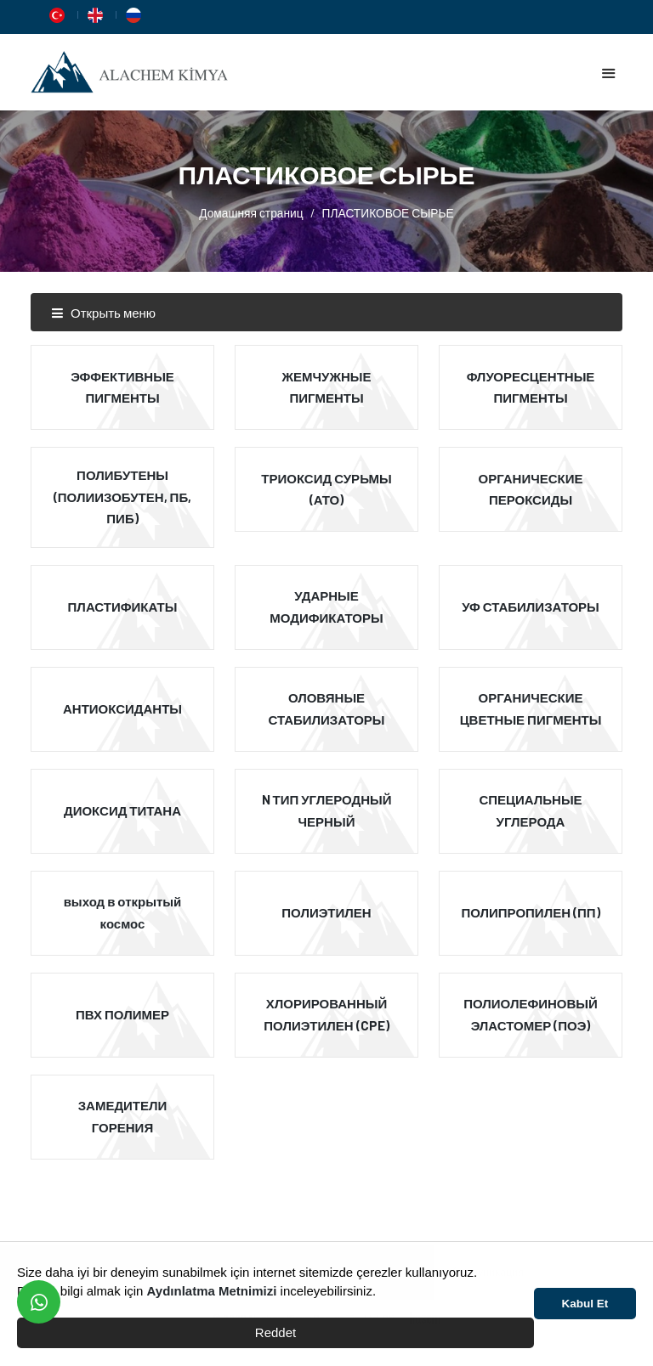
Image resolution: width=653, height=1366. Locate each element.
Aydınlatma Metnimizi (212, 1291)
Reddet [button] (275, 1332)
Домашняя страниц (251, 213)
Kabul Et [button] (585, 1303)
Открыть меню (103, 312)
